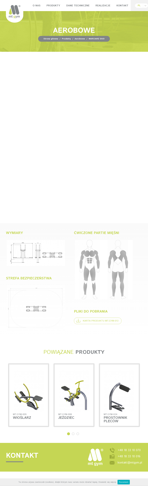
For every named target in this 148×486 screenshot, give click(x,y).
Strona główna (51, 38)
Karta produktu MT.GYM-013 (97, 320)
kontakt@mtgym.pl (130, 471)
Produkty (66, 38)
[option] (74, 409)
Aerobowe (80, 38)
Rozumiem (123, 482)
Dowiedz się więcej (107, 482)
